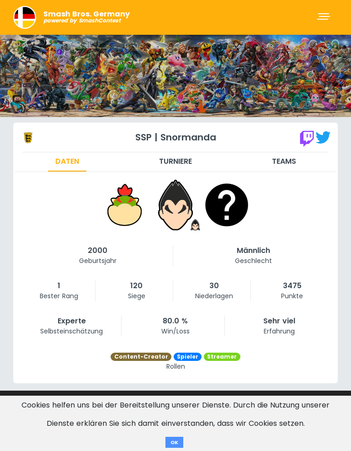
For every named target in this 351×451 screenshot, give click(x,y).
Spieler (187, 356)
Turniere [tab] (175, 161)
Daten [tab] (67, 161)
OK (174, 442)
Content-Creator (141, 356)
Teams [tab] (284, 161)
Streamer (222, 356)
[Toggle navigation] (324, 17)
